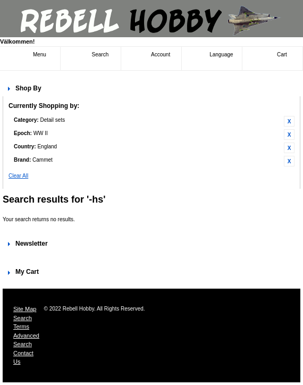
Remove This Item (289, 121)
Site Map (24, 309)
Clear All (18, 176)
